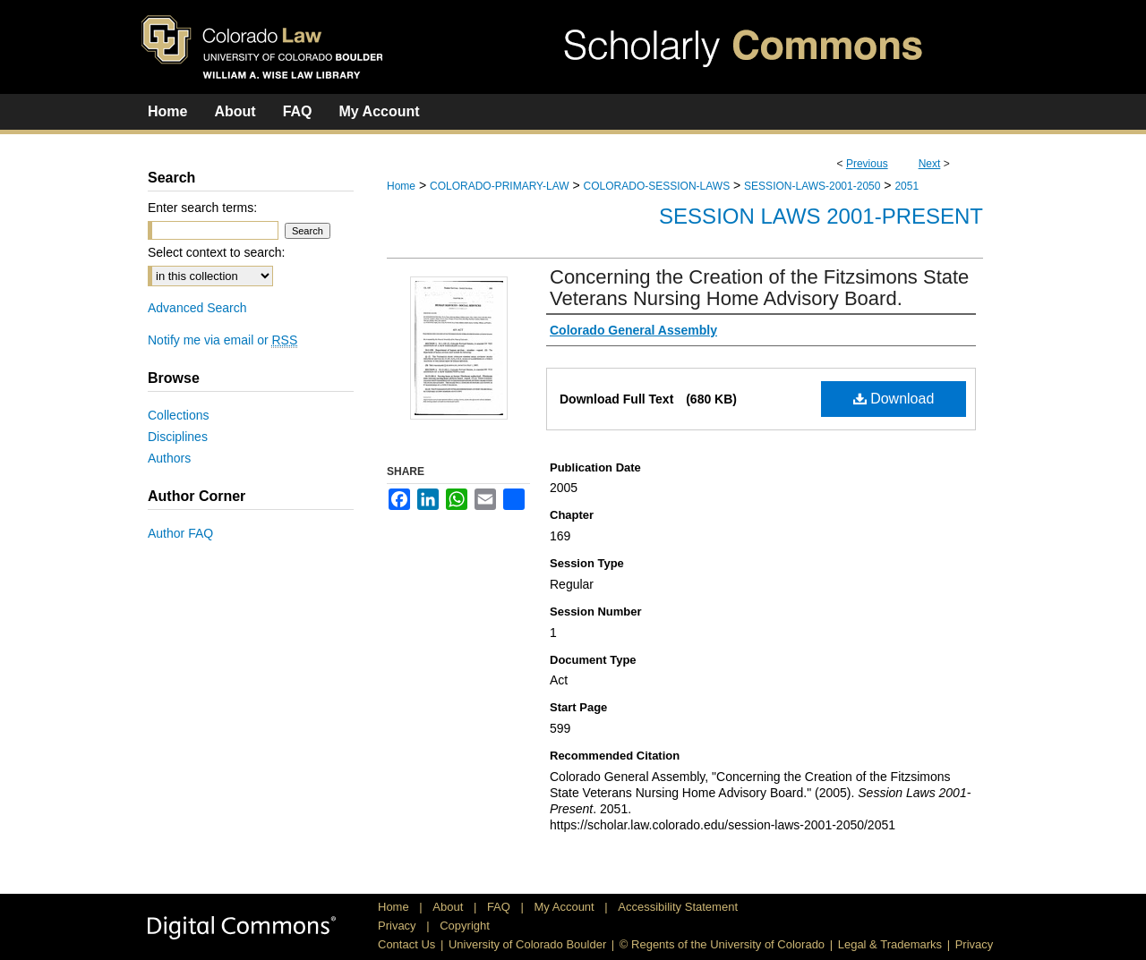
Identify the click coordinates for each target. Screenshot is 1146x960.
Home (401, 186)
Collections (178, 415)
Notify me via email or (222, 340)
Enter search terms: (202, 207)
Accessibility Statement (678, 906)
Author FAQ (180, 533)
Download (894, 398)
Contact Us (406, 944)
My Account (566, 906)
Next (930, 163)
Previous (867, 163)
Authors (169, 458)
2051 (906, 186)
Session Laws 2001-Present (821, 216)
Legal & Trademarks (890, 944)
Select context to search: (216, 252)
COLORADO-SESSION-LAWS (657, 186)
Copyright (465, 925)
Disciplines (178, 436)
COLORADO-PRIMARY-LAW (499, 186)
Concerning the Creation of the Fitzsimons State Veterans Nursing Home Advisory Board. (759, 288)
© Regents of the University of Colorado (722, 944)
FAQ (500, 906)
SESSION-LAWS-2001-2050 (812, 186)
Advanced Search (197, 308)
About (449, 906)
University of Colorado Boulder (527, 944)
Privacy (398, 925)
